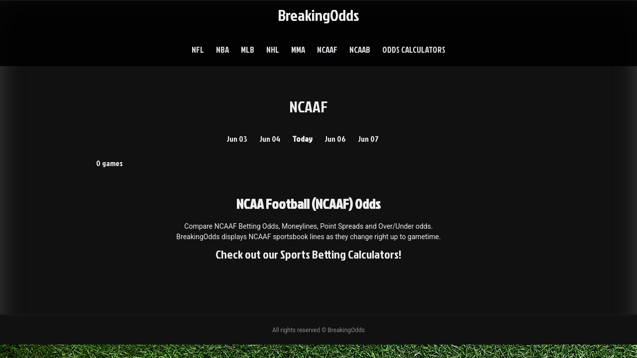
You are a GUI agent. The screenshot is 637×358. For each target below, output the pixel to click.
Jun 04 (269, 138)
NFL (198, 49)
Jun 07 (368, 138)
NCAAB (359, 49)
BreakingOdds (318, 14)
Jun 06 (335, 138)
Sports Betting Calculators (339, 254)
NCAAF (327, 49)
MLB (247, 49)
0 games (109, 163)
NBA (222, 49)
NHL (272, 49)
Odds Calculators (413, 49)
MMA (298, 49)
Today (302, 138)
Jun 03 (236, 138)
